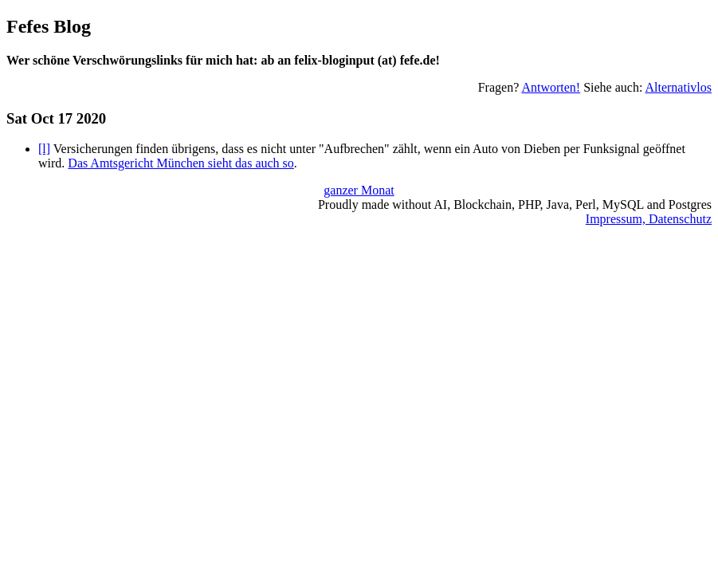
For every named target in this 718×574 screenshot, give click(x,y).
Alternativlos (678, 87)
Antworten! (550, 87)
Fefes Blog (48, 26)
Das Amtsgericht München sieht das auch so (181, 163)
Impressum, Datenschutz (649, 219)
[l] (44, 148)
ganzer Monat (359, 190)
